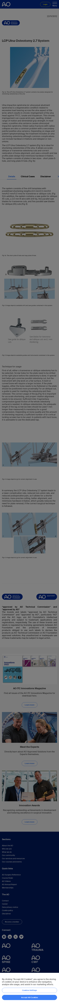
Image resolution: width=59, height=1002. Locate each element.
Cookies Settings (29, 990)
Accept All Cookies (29, 997)
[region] (29, 987)
